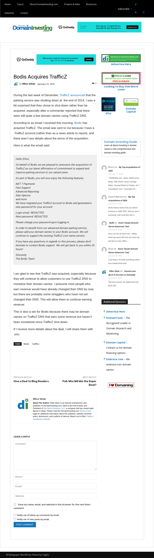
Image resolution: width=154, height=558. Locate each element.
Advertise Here (121, 62)
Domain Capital (115, 342)
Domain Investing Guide (120, 142)
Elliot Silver (28, 84)
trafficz (35, 344)
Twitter (89, 416)
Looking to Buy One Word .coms (121, 86)
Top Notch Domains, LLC (54, 408)
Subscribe (124, 8)
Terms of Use (85, 411)
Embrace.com (114, 359)
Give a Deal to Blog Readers (31, 381)
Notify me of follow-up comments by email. (38, 515)
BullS (111, 222)
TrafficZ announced (72, 95)
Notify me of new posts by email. (33, 519)
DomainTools (114, 317)
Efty (108, 112)
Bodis (78, 123)
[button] (151, 9)
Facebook (37, 419)
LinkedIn (46, 419)
